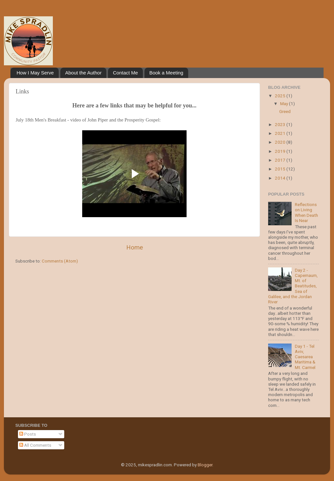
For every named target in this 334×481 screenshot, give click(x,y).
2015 (280, 168)
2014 (280, 178)
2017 (280, 160)
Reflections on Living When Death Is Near (306, 212)
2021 (280, 133)
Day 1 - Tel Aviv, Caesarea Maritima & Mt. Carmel (305, 357)
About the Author (83, 72)
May (284, 103)
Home (134, 247)
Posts (27, 434)
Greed (285, 111)
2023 (280, 124)
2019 (280, 151)
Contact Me (125, 72)
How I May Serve (35, 72)
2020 (280, 142)
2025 (280, 95)
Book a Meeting (166, 72)
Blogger (205, 464)
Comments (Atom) (60, 261)
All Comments (35, 445)
